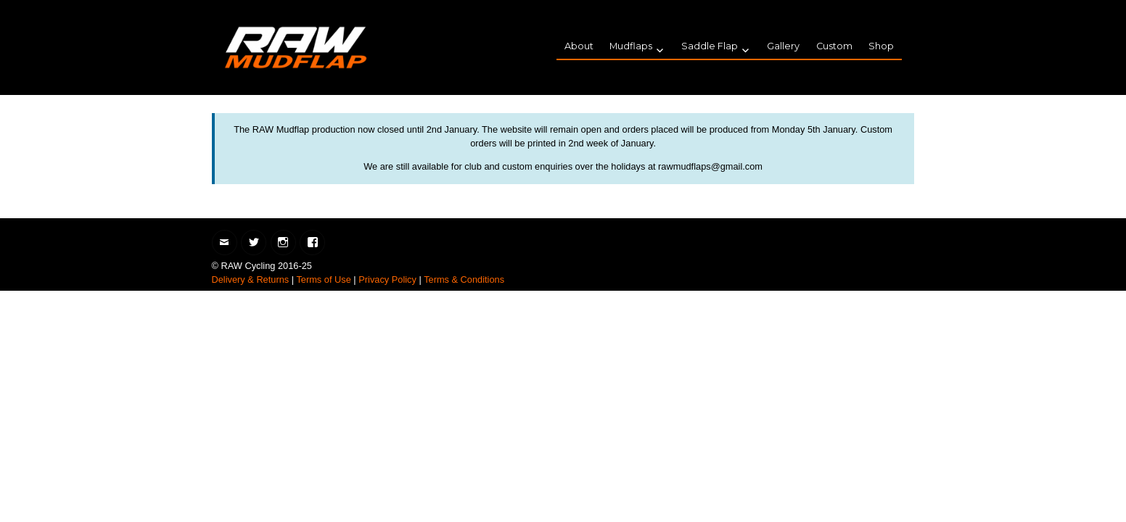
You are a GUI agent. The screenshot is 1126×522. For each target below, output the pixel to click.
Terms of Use (323, 279)
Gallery (783, 46)
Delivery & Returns (250, 279)
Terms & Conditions (464, 279)
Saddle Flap (709, 46)
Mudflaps (630, 46)
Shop (881, 46)
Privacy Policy (387, 279)
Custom (834, 46)
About (578, 46)
